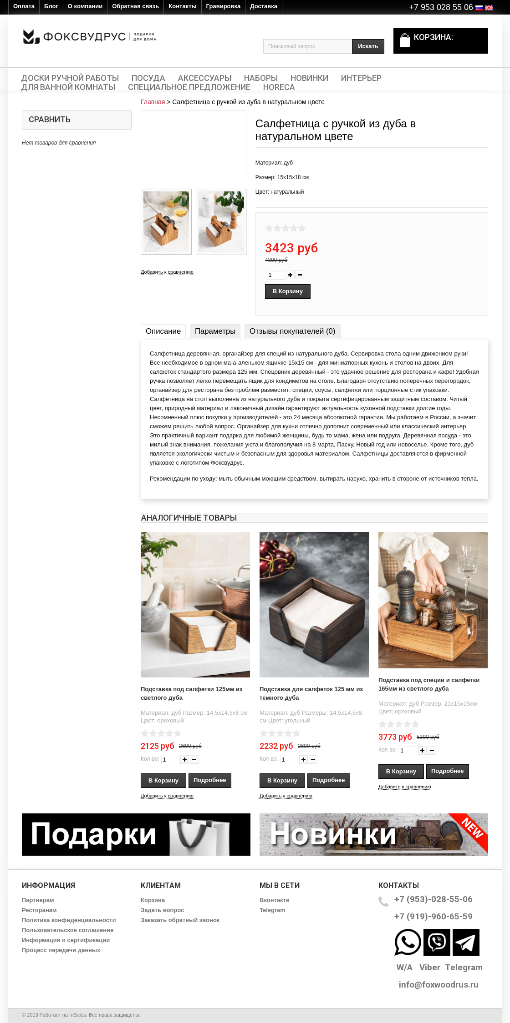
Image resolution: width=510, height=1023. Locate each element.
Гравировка (223, 6)
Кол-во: (150, 759)
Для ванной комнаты (68, 87)
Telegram (273, 910)
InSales (77, 1015)
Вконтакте (274, 900)
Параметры (215, 331)
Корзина (153, 900)
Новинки (309, 78)
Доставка (263, 6)
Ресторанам (39, 910)
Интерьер (361, 78)
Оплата (24, 6)
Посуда (148, 78)
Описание (163, 331)
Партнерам (38, 900)
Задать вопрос (162, 910)
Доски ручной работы (70, 78)
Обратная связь (135, 6)
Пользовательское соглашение (67, 930)
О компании (85, 6)
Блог (51, 6)
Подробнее (210, 780)
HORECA (279, 87)
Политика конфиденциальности (69, 920)
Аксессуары (204, 78)
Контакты (182, 6)
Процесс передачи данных (61, 950)
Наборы (261, 78)
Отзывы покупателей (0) (292, 331)
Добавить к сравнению (167, 272)
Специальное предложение (189, 87)
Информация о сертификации (66, 940)
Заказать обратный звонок (180, 920)
